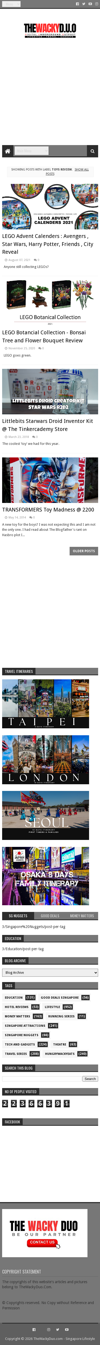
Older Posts (84, 551)
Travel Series (16, 1054)
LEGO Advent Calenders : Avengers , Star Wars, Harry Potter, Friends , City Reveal (47, 244)
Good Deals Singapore (60, 997)
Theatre (59, 1044)
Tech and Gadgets (20, 1044)
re (50, 1162)
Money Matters (17, 1016)
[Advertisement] (50, 89)
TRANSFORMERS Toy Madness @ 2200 (48, 509)
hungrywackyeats (60, 1054)
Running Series (61, 1016)
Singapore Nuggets (21, 1035)
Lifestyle (52, 1007)
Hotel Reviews (17, 1007)
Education (14, 997)
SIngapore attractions (25, 1026)
